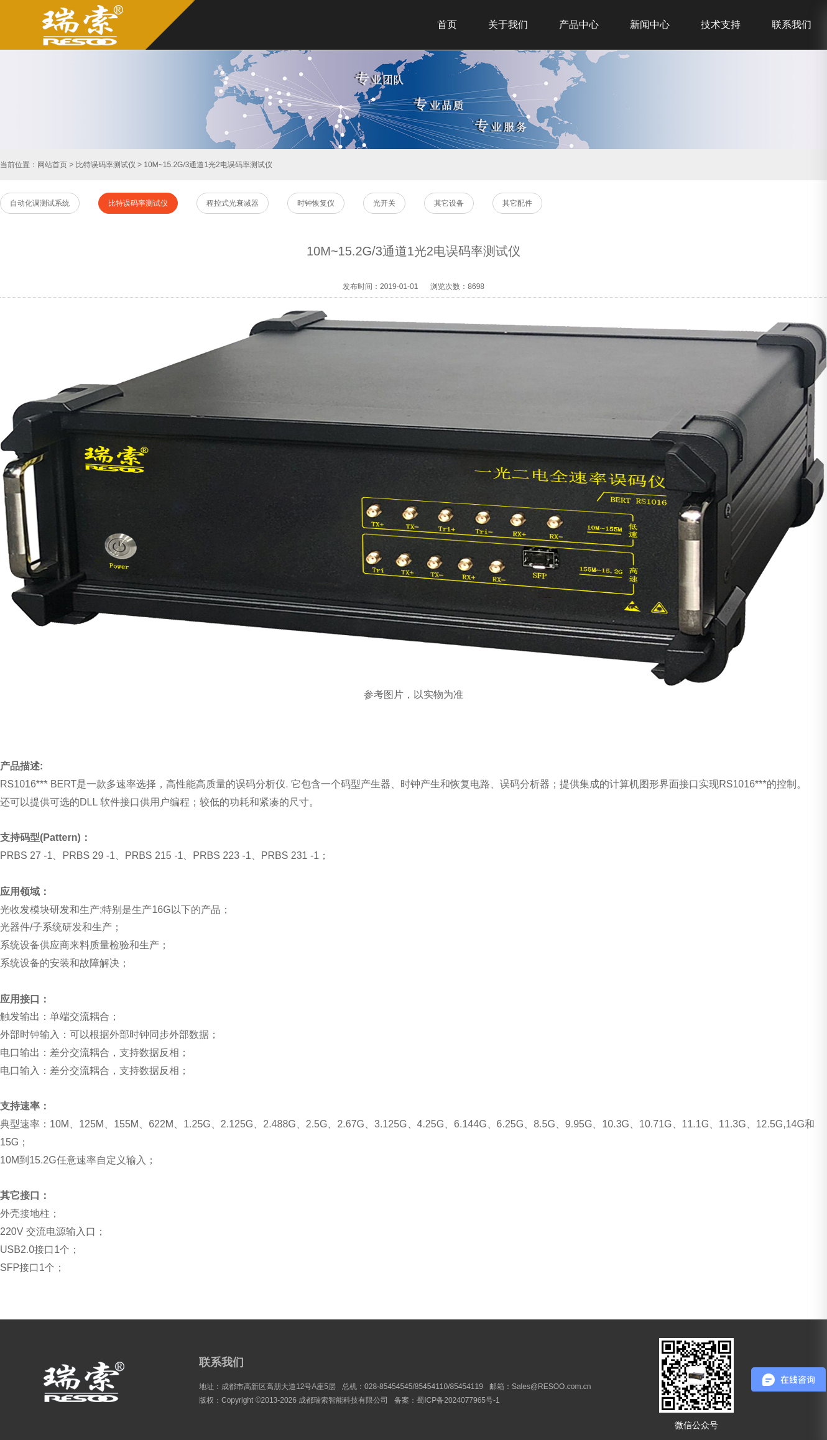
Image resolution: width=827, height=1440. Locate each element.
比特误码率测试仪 (106, 164)
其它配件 (517, 203)
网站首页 (52, 164)
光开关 (384, 203)
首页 (447, 24)
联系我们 (791, 24)
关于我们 (508, 24)
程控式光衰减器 (232, 203)
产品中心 (579, 24)
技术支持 (721, 24)
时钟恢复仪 (316, 203)
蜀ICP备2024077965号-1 (458, 1400)
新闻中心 (650, 24)
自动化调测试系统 (40, 203)
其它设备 (449, 203)
